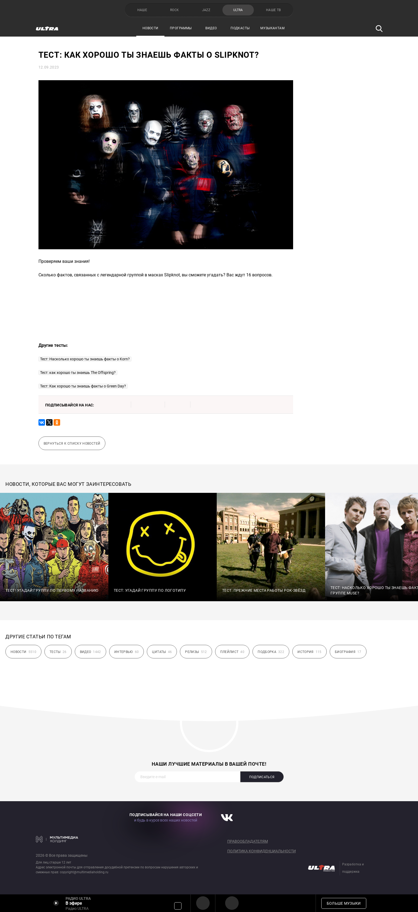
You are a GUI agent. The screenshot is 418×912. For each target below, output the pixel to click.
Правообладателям (247, 841)
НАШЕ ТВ (273, 10)
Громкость (177, 906)
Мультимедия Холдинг (57, 839)
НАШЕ (142, 10)
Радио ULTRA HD (232, 903)
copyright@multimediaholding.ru (84, 872)
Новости (150, 28)
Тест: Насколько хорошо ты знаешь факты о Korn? (85, 359)
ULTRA (238, 10)
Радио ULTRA (203, 903)
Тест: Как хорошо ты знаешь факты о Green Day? (83, 386)
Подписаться (262, 777)
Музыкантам (272, 28)
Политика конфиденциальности (261, 851)
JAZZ (206, 10)
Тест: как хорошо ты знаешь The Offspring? (78, 372)
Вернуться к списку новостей (72, 443)
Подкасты (240, 28)
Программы (181, 28)
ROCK (174, 10)
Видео (211, 28)
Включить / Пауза (56, 903)
